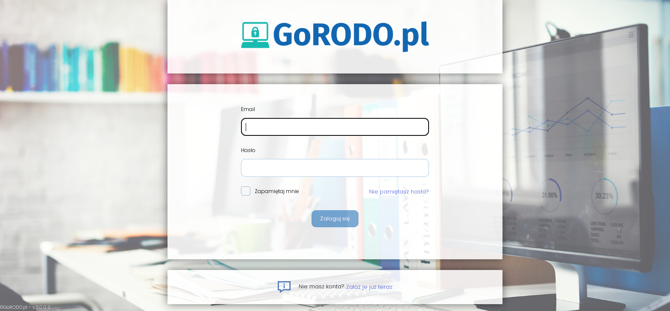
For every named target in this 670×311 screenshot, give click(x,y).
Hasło (248, 150)
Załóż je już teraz (369, 286)
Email (248, 109)
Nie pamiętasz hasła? (399, 192)
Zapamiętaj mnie (270, 192)
